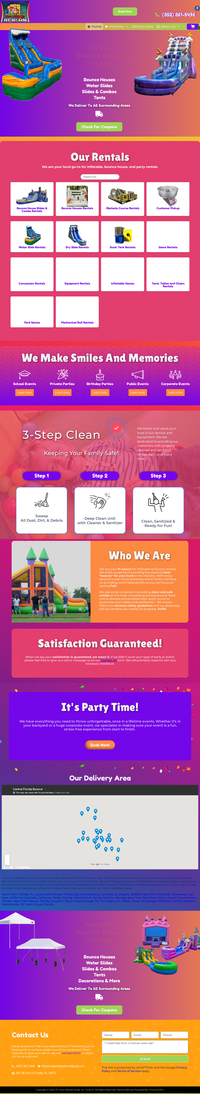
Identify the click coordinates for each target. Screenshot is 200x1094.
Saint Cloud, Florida (40, 902)
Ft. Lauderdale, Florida (46, 892)
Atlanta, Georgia (114, 895)
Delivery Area (142, 26)
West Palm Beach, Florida (31, 899)
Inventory (118, 26)
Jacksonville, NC (13, 902)
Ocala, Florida (62, 895)
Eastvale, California (38, 895)
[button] (24, 391)
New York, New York (142, 895)
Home (96, 26)
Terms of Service (129, 1069)
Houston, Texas (62, 899)
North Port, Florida (15, 892)
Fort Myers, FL (110, 899)
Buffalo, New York (143, 892)
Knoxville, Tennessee (172, 892)
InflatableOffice (156, 1087)
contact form (71, 1051)
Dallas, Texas (131, 899)
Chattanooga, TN (86, 899)
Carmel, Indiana (183, 899)
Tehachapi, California (156, 899)
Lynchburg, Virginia (115, 892)
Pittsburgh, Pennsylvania (82, 892)
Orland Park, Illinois (87, 895)
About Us (170, 26)
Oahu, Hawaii (167, 895)
